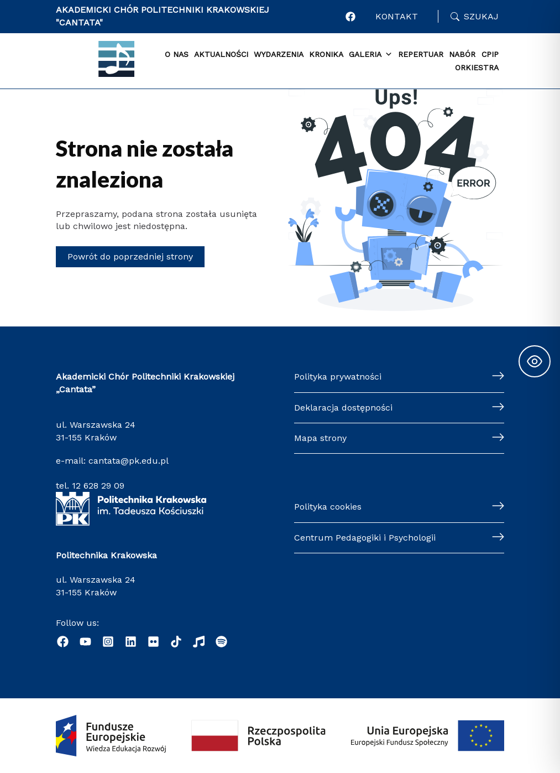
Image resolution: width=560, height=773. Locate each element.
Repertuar (420, 54)
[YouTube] (85, 642)
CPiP (490, 54)
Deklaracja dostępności (343, 407)
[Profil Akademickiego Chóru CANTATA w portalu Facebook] (350, 17)
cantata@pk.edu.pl (128, 460)
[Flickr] (153, 642)
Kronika (326, 54)
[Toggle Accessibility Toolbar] (534, 361)
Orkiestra (477, 67)
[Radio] (199, 642)
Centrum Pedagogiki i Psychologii (365, 537)
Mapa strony (320, 438)
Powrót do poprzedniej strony (130, 256)
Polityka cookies (328, 506)
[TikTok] (176, 642)
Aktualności (221, 54)
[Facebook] (63, 642)
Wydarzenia (278, 54)
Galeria (370, 54)
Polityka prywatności (337, 376)
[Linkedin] (131, 642)
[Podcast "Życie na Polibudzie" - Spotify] (221, 642)
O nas (177, 54)
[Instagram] (108, 642)
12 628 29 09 (98, 485)
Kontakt (396, 16)
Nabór (462, 54)
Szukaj (481, 16)
